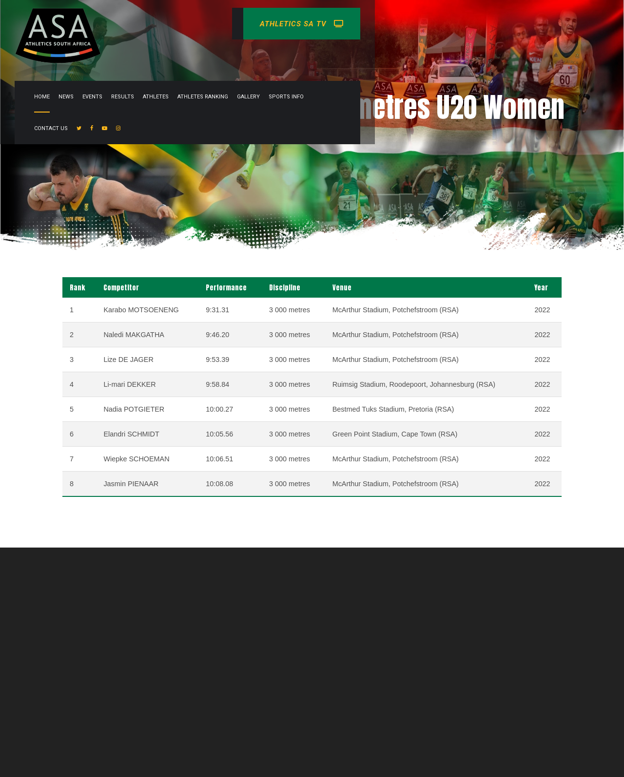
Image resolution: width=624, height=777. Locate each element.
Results (313, 55)
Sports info (477, 55)
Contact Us (520, 55)
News (257, 55)
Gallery (439, 55)
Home (233, 55)
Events (283, 55)
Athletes (347, 55)
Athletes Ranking (394, 55)
